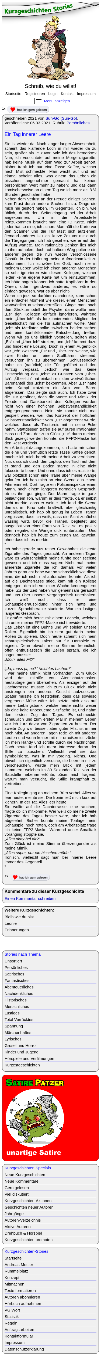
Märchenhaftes (18, 1032)
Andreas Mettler (19, 1264)
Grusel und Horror (21, 1045)
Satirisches (14, 974)
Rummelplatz (16, 1271)
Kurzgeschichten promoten (29, 1239)
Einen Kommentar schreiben (30, 898)
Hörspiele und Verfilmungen (29, 1058)
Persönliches (78, 123)
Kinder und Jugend (22, 1052)
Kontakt (67, 94)
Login (52, 94)
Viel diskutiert (17, 1194)
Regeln (11, 1323)
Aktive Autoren (18, 1226)
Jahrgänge (14, 1213)
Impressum (86, 94)
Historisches (16, 1000)
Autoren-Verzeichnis (23, 1220)
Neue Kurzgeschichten (25, 1174)
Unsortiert (13, 961)
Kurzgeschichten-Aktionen (28, 1200)
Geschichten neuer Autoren (29, 1207)
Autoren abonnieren (22, 1297)
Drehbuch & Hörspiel (23, 1233)
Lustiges (12, 1013)
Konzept (12, 1277)
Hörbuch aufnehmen (23, 1303)
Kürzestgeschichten (22, 1065)
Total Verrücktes (19, 1019)
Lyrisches (13, 1039)
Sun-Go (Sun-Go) (61, 118)
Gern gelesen (17, 1187)
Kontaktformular (19, 1336)
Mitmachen (14, 1284)
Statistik (12, 1316)
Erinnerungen (17, 930)
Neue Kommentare (22, 1181)
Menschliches (17, 1006)
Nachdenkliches (19, 993)
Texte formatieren (20, 1290)
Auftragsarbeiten (19, 1329)
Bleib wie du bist (19, 917)
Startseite (13, 94)
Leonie (11, 923)
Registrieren (35, 94)
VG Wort (12, 1310)
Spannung (14, 1026)
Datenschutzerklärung (24, 1349)
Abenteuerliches (19, 987)
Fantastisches (17, 980)
